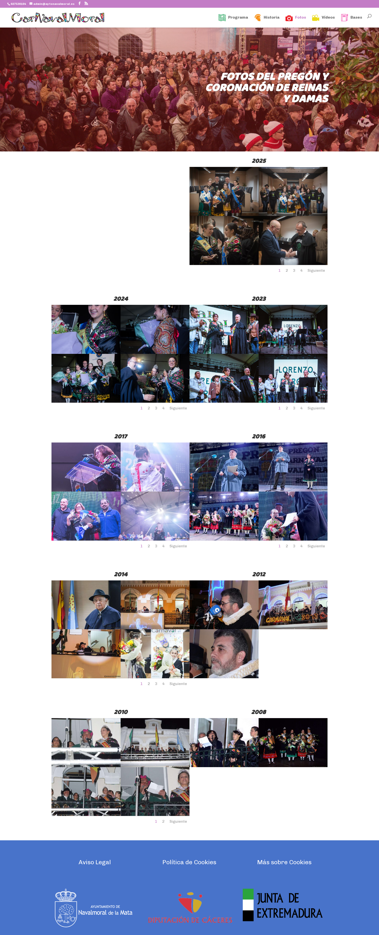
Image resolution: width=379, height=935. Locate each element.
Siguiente (316, 270)
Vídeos (323, 17)
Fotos (295, 17)
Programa (233, 17)
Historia (266, 17)
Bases (351, 17)
